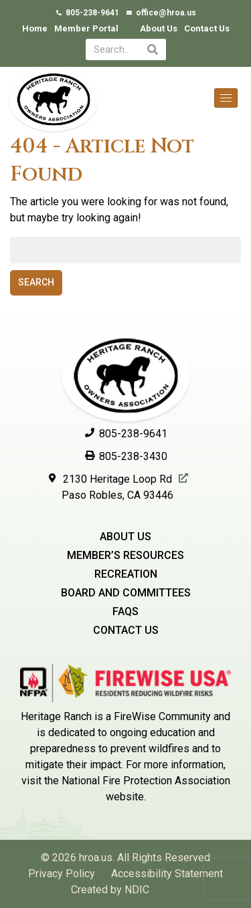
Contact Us (207, 28)
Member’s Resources (125, 555)
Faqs (125, 611)
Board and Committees (126, 592)
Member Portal (86, 28)
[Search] (152, 49)
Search (36, 282)
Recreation (125, 574)
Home (35, 28)
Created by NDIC (110, 889)
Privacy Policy (61, 873)
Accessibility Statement (167, 873)
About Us (158, 28)
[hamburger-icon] (226, 98)
